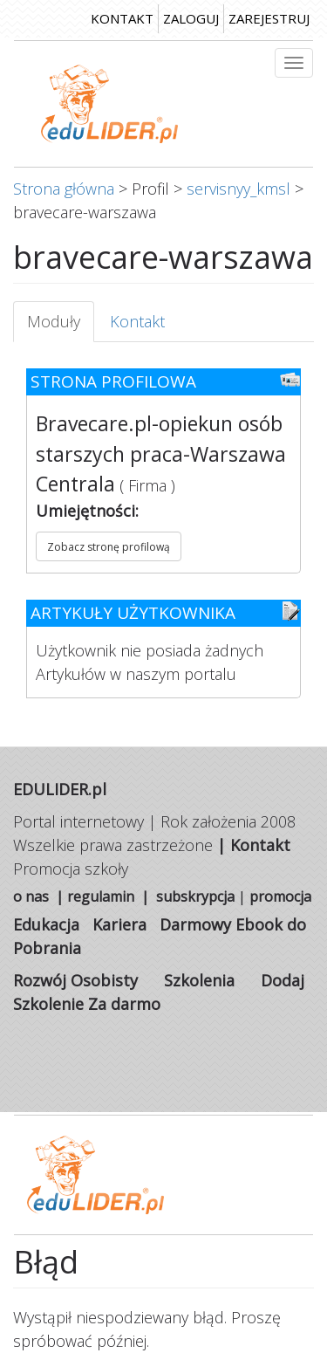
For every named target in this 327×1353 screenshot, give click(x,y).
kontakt (122, 18)
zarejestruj (269, 18)
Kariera (119, 924)
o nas (31, 896)
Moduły (60, 327)
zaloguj (191, 18)
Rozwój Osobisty (75, 980)
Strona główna (63, 188)
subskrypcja (195, 896)
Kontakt (137, 321)
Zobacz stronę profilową (108, 546)
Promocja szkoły (70, 868)
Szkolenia (199, 980)
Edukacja (46, 924)
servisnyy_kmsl (238, 188)
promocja (280, 896)
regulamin (100, 896)
